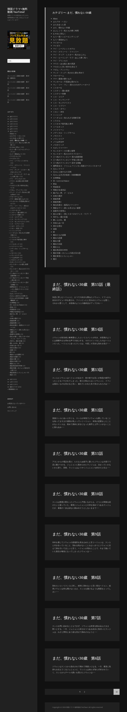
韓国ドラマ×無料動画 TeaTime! (17, 10)
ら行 (11, 382)
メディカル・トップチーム (19, 249)
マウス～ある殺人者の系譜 (19, 181)
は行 (11, 129)
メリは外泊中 (14, 258)
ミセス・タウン (15, 226)
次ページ (117, 692)
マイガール (14, 156)
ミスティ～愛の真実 (17, 212)
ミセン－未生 (14, 228)
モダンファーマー (16, 262)
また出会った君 (15, 138)
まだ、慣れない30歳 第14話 (77, 329)
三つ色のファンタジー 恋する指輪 (67, 163)
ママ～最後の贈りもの (17, 199)
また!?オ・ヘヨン (16, 136)
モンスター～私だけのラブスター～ (67, 154)
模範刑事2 (13, 323)
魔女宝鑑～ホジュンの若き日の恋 (67, 253)
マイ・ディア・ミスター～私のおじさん (69, 54)
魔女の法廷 (14, 361)
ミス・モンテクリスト (17, 221)
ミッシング (14, 231)
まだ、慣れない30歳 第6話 (76, 658)
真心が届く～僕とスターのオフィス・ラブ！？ (72, 214)
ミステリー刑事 (15, 215)
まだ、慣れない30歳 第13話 (77, 369)
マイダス (13, 158)
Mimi (12, 134)
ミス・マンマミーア (17, 219)
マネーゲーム (14, 197)
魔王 (11, 375)
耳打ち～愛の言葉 (16, 341)
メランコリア (14, 255)
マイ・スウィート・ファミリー (66, 51)
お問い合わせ (11, 407)
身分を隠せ (14, 348)
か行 (11, 119)
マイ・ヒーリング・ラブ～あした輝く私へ (70, 57)
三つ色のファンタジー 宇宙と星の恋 (68, 160)
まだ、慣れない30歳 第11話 (77, 453)
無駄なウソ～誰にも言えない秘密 (67, 208)
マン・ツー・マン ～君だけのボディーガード (71, 84)
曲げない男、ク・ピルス (18, 314)
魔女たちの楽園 (15, 354)
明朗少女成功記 (15, 312)
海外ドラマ (13, 387)
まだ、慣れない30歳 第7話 (76, 617)
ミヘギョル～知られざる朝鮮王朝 (67, 118)
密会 (11, 307)
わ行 (11, 384)
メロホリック (14, 260)
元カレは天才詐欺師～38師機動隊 (67, 175)
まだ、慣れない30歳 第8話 (76, 577)
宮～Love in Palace (17, 305)
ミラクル (13, 237)
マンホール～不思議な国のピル (66, 81)
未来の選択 (14, 318)
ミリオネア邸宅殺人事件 (18, 240)
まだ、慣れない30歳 (17, 140)
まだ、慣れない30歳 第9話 (76, 534)
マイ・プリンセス (16, 179)
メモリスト (14, 253)
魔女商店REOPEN (16, 366)
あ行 (11, 116)
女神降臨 (13, 303)
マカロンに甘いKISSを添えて (65, 66)
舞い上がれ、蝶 (15, 343)
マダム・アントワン (17, 190)
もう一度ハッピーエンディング (66, 36)
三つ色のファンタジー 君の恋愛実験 (68, 157)
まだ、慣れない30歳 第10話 (77, 493)
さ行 (11, 121)
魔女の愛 (13, 359)
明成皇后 (13, 309)
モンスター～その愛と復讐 (19, 264)
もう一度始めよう (16, 154)
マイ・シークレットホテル (19, 161)
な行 (11, 126)
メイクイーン (14, 246)
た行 (11, 124)
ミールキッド (14, 244)
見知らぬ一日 (14, 345)
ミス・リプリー (15, 224)
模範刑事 (13, 321)
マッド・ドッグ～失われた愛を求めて (68, 72)
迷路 (11, 350)
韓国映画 (12, 389)
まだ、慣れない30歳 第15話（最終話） (81, 286)
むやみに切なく (15, 147)
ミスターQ (13, 210)
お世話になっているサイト (16, 403)
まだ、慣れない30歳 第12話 (77, 409)
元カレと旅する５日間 (17, 296)
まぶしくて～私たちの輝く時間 (66, 30)
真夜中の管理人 (15, 334)
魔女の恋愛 (14, 357)
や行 (11, 379)
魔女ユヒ (13, 363)
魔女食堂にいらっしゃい (18, 372)
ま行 (11, 131)
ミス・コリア (14, 217)
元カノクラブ (14, 294)
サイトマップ (11, 411)
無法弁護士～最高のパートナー (66, 205)
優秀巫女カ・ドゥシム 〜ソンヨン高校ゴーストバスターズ (19, 289)
